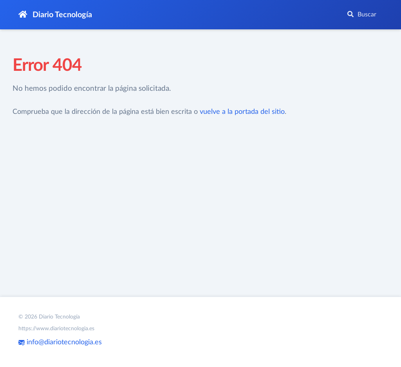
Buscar (361, 14)
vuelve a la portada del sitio (242, 111)
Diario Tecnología (55, 15)
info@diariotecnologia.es (60, 342)
